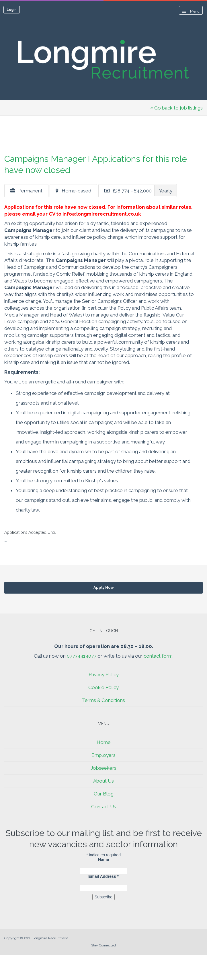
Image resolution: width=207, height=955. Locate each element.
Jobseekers (103, 768)
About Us (103, 781)
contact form (158, 656)
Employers (103, 755)
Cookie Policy (103, 687)
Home (104, 742)
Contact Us (103, 806)
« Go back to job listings (176, 108)
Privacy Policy (104, 674)
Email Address (103, 876)
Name (103, 859)
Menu (191, 11)
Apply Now (103, 587)
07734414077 (81, 656)
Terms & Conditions (103, 700)
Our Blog (104, 794)
